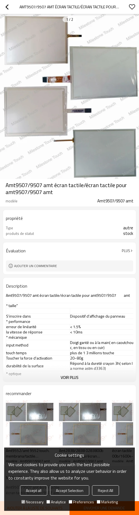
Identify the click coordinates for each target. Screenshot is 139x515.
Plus (126, 250)
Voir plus (69, 377)
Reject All (105, 490)
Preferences (81, 502)
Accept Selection (69, 490)
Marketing (107, 502)
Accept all (33, 490)
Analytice (56, 502)
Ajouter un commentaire (35, 265)
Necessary (32, 502)
